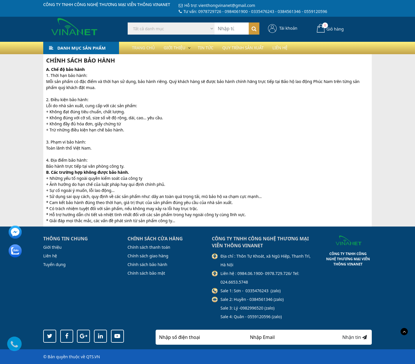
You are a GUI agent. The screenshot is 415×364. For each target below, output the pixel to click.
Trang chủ (145, 47)
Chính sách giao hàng (148, 256)
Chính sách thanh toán (149, 247)
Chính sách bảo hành (147, 264)
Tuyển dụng (54, 264)
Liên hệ (298, 47)
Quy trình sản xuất (257, 47)
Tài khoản (288, 28)
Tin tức (215, 47)
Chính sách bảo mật (146, 273)
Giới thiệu (180, 47)
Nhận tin (354, 337)
